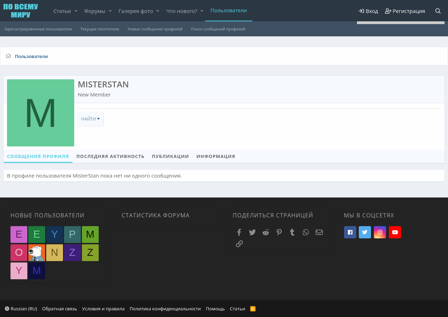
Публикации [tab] (170, 156)
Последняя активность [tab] (110, 156)
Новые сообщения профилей (155, 28)
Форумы (94, 10)
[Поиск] (437, 11)
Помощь (215, 308)
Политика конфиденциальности (165, 308)
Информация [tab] (215, 156)
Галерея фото (136, 10)
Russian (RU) (21, 308)
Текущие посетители (99, 28)
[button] (75, 11)
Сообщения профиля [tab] (38, 156)
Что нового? (181, 10)
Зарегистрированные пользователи (38, 28)
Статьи (62, 10)
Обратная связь (59, 308)
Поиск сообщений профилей (218, 28)
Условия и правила (103, 308)
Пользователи (228, 10)
